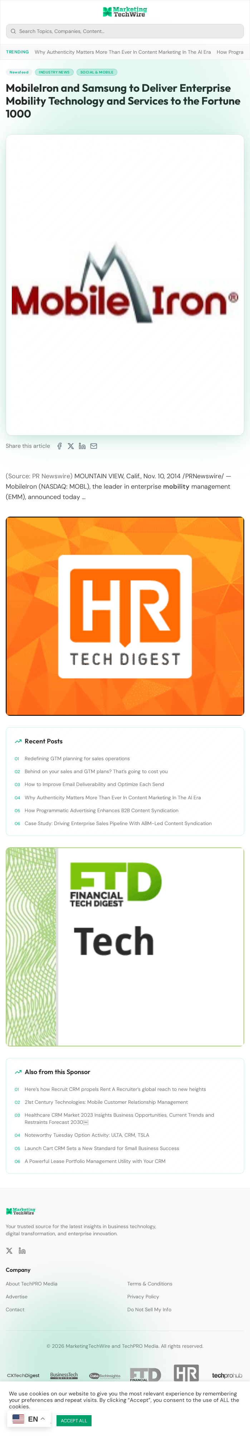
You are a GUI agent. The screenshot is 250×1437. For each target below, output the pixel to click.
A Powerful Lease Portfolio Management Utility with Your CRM (95, 1161)
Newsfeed (19, 72)
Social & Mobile (97, 72)
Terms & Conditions (149, 1283)
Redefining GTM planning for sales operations (77, 758)
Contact (15, 1309)
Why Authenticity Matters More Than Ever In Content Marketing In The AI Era (123, 52)
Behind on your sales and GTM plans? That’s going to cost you (96, 771)
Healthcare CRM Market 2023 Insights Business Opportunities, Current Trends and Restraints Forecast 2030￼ (119, 1118)
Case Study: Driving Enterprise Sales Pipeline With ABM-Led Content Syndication (118, 823)
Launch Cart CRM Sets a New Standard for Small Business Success (102, 1148)
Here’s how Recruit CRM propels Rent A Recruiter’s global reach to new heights (115, 1089)
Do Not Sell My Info (149, 1309)
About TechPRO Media (32, 1283)
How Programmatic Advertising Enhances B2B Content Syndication (101, 810)
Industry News (54, 72)
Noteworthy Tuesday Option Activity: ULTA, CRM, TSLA (87, 1135)
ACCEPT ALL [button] (74, 1421)
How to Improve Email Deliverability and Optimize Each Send (94, 784)
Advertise (17, 1296)
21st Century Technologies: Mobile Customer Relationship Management (106, 1102)
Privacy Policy (143, 1296)
